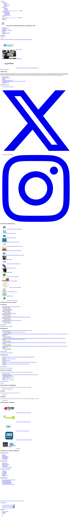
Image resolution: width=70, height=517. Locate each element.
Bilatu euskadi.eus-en (7, 10)
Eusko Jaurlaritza (7, 5)
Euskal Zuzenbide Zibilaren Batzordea (11, 287)
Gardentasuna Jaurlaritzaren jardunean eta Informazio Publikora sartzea (20, 67)
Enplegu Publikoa (12, 58)
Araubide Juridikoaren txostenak (9, 291)
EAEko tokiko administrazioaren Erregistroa (9, 313)
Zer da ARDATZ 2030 (5, 373)
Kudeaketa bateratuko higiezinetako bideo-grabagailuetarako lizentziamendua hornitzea (16, 363)
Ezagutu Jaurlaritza (5, 463)
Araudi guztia (4, 394)
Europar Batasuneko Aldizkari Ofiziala (8, 484)
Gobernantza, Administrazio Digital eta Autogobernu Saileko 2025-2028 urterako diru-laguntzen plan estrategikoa (20, 374)
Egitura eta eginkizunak (6, 77)
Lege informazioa (5, 458)
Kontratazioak (4, 472)
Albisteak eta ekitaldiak (6, 32)
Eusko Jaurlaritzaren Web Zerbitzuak (6, 500)
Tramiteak (5, 6)
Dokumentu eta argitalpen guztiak (7, 388)
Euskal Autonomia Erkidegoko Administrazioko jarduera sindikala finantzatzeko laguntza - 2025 (17, 330)
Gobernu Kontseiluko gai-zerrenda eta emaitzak (11, 250)
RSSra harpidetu (2, 326)
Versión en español (5, 511)
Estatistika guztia (5, 400)
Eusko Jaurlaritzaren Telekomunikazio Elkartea (16, 421)
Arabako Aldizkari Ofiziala (6, 480)
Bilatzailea (6, 8)
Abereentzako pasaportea (6, 360)
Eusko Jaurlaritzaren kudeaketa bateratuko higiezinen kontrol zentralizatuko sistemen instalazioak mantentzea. (19, 362)
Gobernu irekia (4, 466)
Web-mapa (6, 9)
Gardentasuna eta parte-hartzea (9, 237)
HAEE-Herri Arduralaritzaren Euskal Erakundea (16, 412)
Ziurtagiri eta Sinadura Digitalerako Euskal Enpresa (17, 439)
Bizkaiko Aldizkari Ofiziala (6, 481)
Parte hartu (4, 79)
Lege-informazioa (7, 13)
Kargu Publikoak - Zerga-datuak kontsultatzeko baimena (11, 306)
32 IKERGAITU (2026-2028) (7, 375)
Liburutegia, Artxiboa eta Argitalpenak (10, 276)
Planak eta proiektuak (5, 28)
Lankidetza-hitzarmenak (6, 82)
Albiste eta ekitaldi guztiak (4, 69)
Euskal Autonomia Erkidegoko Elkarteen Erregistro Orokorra (11, 320)
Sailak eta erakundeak (5, 464)
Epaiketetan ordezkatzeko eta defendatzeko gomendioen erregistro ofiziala (14, 81)
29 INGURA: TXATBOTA (6, 377)
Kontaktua (4, 18)
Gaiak (5, 4)
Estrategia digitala (7, 272)
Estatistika (4, 33)
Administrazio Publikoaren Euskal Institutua (11, 263)
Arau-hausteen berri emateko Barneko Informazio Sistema (13, 255)
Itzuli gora (4, 513)
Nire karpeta (4, 19)
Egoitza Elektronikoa (7, 15)
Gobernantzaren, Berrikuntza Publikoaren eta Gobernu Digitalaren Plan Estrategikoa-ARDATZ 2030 (16, 39)
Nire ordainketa (4, 473)
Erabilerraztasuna (7, 12)
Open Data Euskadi (12, 49)
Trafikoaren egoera (5, 475)
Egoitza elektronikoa (9, 326)
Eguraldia (3, 474)
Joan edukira (2, 1)
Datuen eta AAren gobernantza (9, 233)
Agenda (3, 78)
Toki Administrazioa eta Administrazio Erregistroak (12, 246)
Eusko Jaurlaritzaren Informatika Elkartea (15, 430)
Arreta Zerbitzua (4, 465)
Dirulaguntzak (4, 471)
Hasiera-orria (6, 3)
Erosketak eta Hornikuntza (9, 280)
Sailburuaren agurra (5, 76)
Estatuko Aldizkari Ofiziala (6, 483)
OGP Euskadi (11, 448)
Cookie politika (6, 14)
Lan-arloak (4, 29)
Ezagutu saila (4, 27)
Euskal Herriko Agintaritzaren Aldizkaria (8, 479)
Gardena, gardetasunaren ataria (7, 467)
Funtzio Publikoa (7, 259)
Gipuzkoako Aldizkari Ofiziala (7, 482)
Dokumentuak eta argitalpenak (7, 30)
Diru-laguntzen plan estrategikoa (7, 80)
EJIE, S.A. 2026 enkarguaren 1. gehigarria (9, 358)
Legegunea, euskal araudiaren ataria (10, 300)
